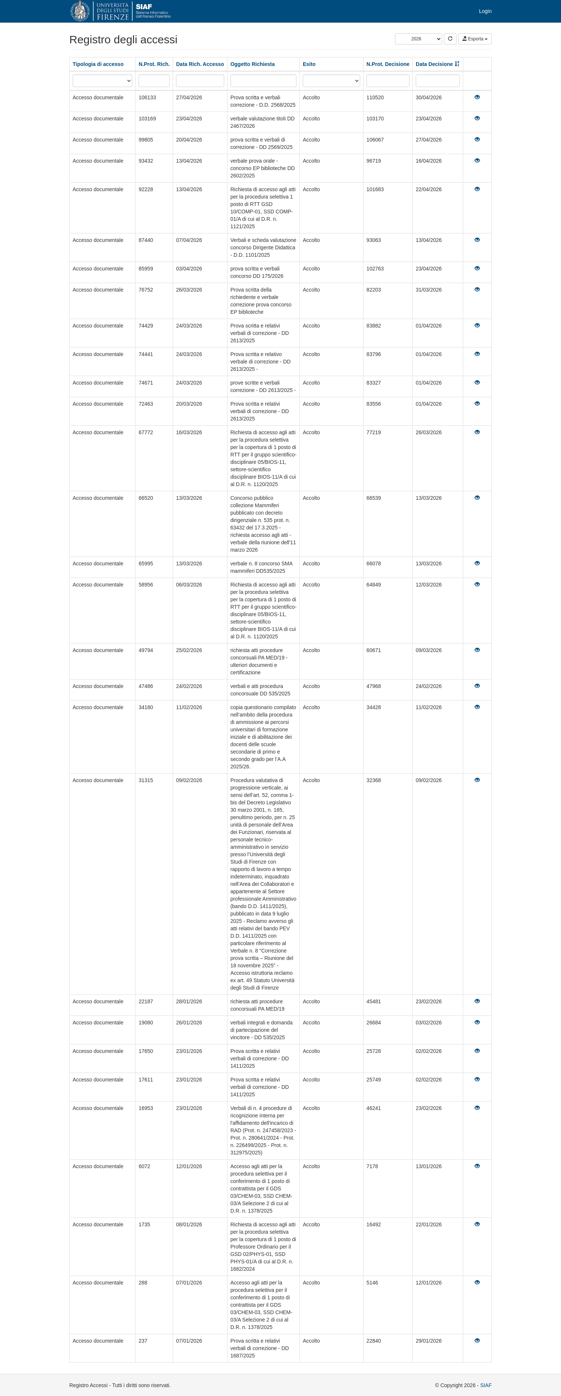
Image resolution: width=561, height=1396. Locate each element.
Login (485, 11)
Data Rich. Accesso (200, 64)
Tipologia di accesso (98, 64)
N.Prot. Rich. (154, 64)
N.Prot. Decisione (387, 64)
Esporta (475, 38)
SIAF (486, 1385)
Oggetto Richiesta (252, 64)
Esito (309, 64)
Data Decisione (434, 64)
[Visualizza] (477, 97)
